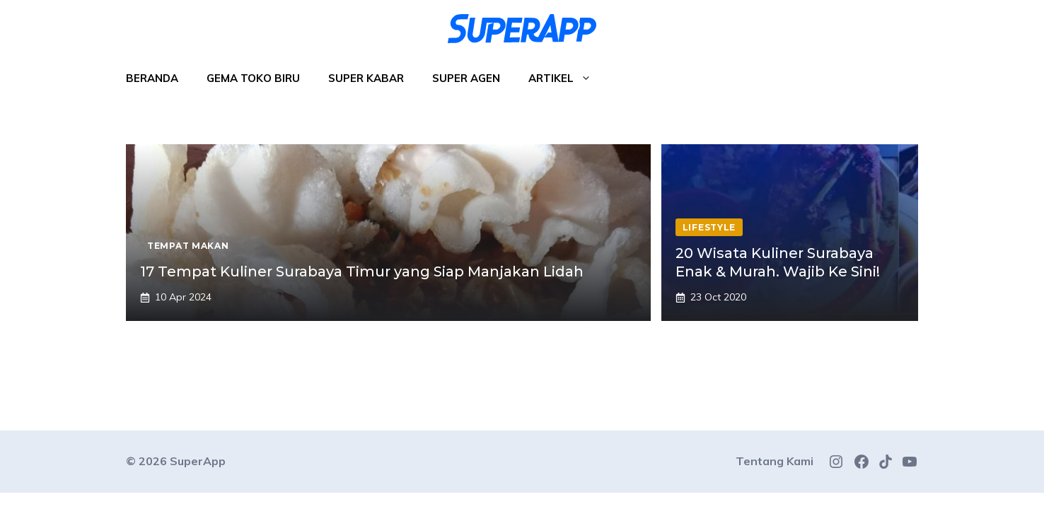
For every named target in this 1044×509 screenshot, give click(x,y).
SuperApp (198, 461)
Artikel (566, 78)
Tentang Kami (774, 461)
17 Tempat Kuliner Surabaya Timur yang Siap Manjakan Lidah (362, 271)
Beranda (152, 78)
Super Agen (466, 78)
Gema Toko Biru (253, 78)
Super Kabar (366, 78)
